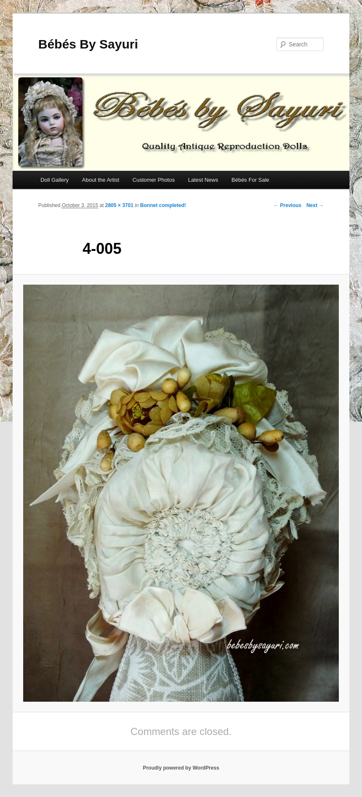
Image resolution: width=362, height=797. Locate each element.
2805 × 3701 (119, 205)
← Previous (287, 205)
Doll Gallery (54, 180)
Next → (315, 205)
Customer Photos (153, 180)
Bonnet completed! (163, 205)
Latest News (203, 180)
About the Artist (100, 180)
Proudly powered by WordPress (181, 768)
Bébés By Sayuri (88, 44)
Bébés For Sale (250, 180)
